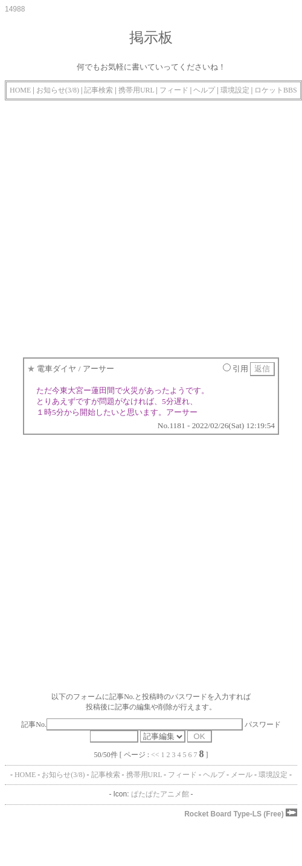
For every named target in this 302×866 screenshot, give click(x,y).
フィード (173, 90)
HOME (20, 90)
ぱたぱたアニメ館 (160, 794)
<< (155, 754)
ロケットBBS (275, 90)
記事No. (131, 724)
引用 (235, 368)
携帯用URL (136, 90)
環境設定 (234, 90)
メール (241, 774)
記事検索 (98, 90)
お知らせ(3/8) (57, 90)
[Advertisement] (113, 225)
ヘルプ (204, 90)
